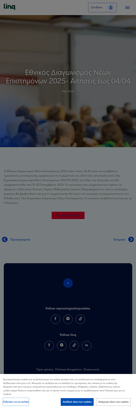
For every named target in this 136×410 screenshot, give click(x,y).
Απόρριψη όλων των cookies (113, 403)
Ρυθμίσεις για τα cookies (16, 402)
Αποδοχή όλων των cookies (77, 403)
